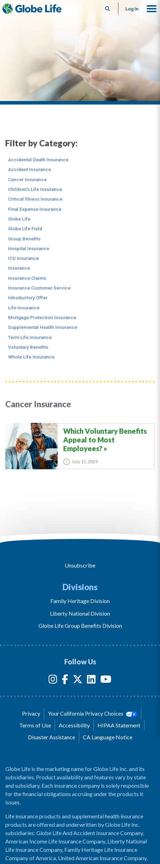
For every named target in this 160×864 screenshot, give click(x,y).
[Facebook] (65, 680)
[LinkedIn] (91, 680)
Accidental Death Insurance (38, 159)
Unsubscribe (80, 565)
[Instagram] (53, 680)
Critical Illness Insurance (35, 199)
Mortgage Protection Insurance (42, 317)
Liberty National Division (80, 613)
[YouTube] (105, 680)
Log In (132, 8)
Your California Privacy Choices (92, 713)
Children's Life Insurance (35, 189)
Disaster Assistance (51, 737)
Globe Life (19, 219)
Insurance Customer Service (39, 288)
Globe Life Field (25, 228)
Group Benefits (24, 238)
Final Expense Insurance (34, 209)
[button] (152, 9)
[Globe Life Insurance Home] (31, 8)
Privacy (31, 713)
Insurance (19, 268)
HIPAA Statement (118, 725)
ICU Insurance (23, 258)
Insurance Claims (27, 278)
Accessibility (74, 725)
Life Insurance (23, 307)
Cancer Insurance (27, 179)
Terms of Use (35, 725)
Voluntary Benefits (28, 347)
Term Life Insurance (30, 337)
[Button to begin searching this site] (108, 9)
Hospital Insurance (28, 248)
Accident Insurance (29, 169)
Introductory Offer (28, 297)
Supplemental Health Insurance (42, 327)
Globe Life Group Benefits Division (80, 625)
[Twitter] (77, 680)
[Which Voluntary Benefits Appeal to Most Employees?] (80, 446)
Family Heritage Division (80, 600)
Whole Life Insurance (31, 357)
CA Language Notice (107, 737)
